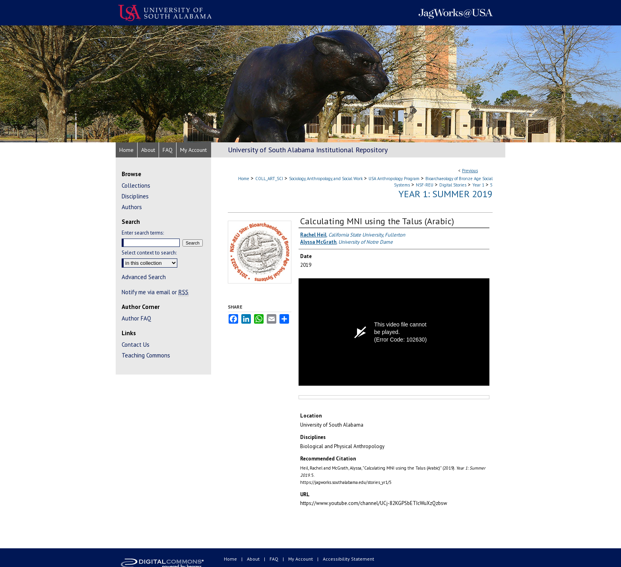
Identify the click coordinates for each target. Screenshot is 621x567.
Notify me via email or (155, 292)
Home (243, 178)
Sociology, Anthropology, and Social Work (326, 178)
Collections (136, 185)
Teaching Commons (146, 355)
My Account (301, 559)
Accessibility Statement (348, 559)
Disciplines (135, 196)
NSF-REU (424, 185)
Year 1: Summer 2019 (445, 194)
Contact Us (135, 344)
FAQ (274, 559)
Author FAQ (136, 318)
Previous (470, 170)
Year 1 (478, 185)
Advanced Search (144, 277)
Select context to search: (149, 252)
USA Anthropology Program (394, 178)
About (254, 559)
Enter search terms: (143, 232)
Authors (132, 207)
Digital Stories (452, 185)
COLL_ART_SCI (269, 178)
